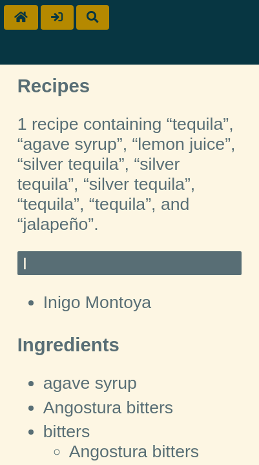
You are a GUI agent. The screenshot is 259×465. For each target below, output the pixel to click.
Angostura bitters (108, 407)
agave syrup (90, 383)
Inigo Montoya (97, 302)
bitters (66, 431)
